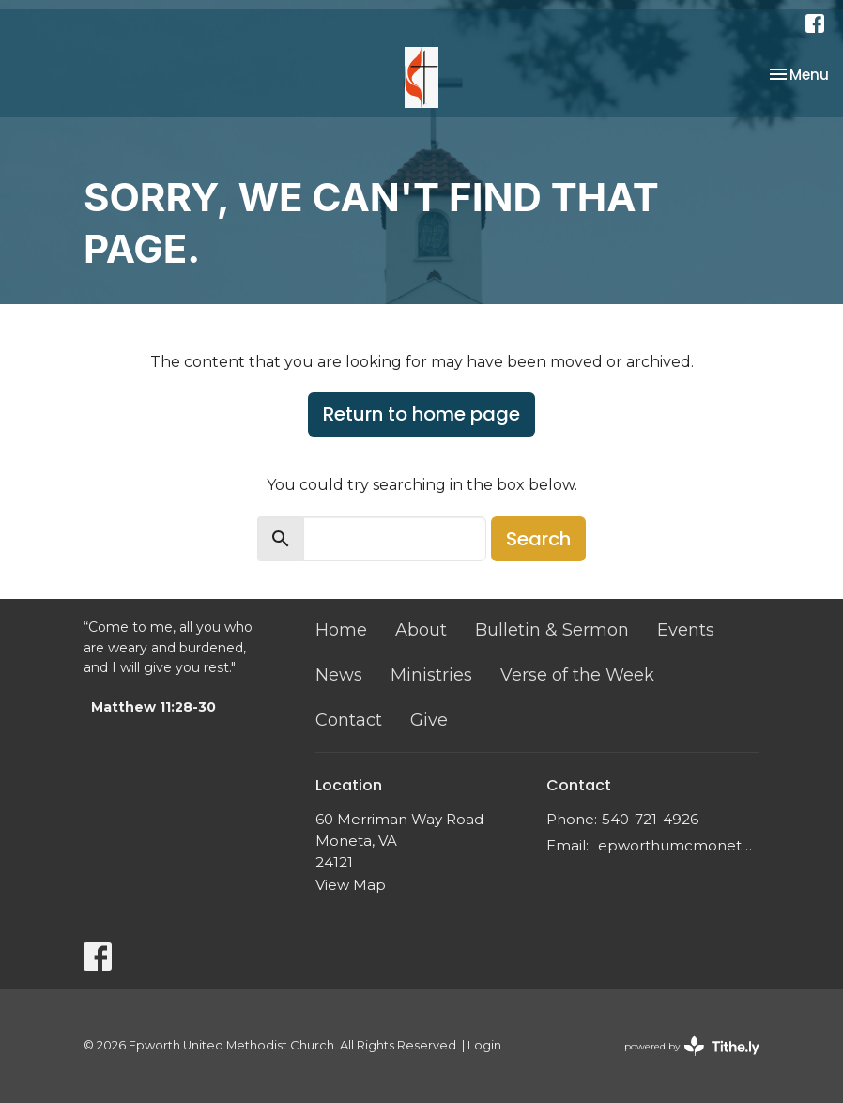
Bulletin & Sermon (552, 630)
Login (484, 1045)
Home (341, 630)
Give (429, 720)
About (421, 630)
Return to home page (421, 414)
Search (538, 539)
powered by (691, 1046)
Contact (348, 720)
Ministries (431, 675)
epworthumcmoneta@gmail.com (678, 845)
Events (685, 630)
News (338, 675)
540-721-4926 (650, 819)
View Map (350, 885)
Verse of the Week (577, 675)
